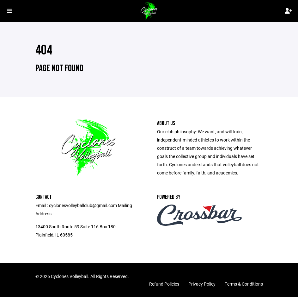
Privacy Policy (202, 284)
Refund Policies (164, 284)
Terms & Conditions (244, 284)
